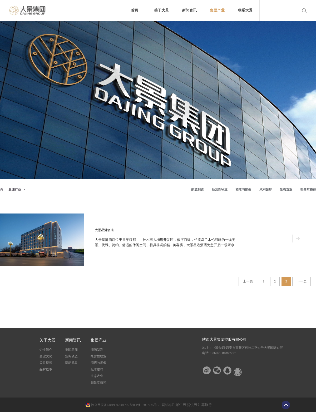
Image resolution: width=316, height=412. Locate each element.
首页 (134, 10)
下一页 (302, 281)
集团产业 (14, 189)
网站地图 (167, 405)
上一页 (248, 281)
